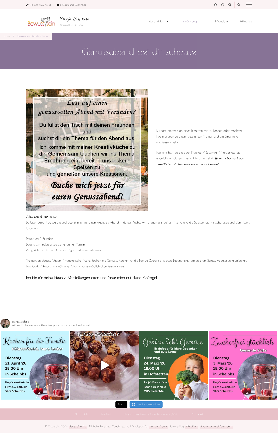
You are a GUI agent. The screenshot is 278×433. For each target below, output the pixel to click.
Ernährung (190, 21)
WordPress (192, 426)
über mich (81, 414)
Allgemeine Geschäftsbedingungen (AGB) (151, 414)
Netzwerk (197, 414)
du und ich (156, 21)
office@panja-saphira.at (73, 4)
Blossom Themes (158, 426)
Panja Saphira (75, 19)
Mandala (221, 21)
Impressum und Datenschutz (216, 426)
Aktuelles (246, 21)
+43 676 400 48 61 (40, 4)
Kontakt (106, 414)
